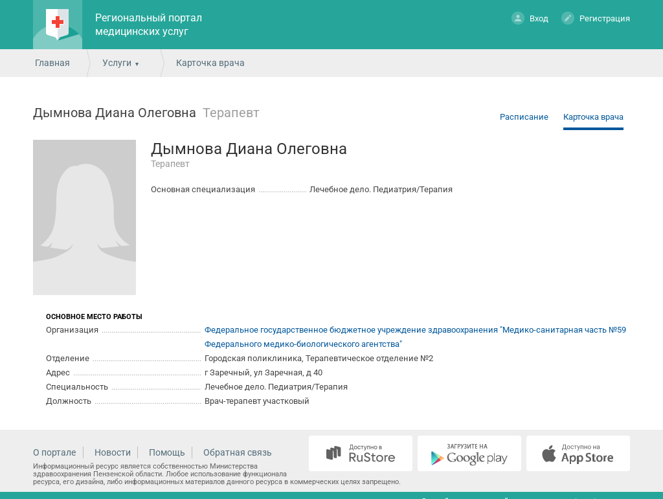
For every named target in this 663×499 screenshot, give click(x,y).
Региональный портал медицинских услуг (148, 25)
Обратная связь (237, 452)
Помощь (167, 452)
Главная (52, 63)
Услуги (116, 63)
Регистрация (595, 18)
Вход (529, 18)
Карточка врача (593, 117)
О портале (54, 452)
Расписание (524, 117)
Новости (113, 452)
